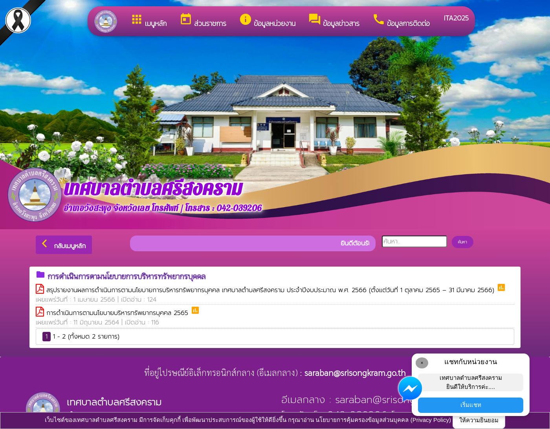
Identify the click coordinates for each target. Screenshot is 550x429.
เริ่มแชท (470, 404)
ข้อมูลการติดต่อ (401, 21)
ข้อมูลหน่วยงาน (267, 21)
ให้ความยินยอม (479, 420)
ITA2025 (455, 18)
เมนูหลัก (148, 21)
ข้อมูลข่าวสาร (333, 21)
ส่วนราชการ (202, 21)
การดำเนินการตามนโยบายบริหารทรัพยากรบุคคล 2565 (118, 313)
